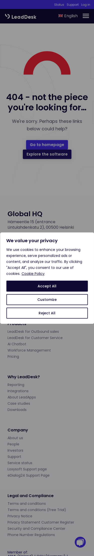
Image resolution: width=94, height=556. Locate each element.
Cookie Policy (33, 273)
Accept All (47, 286)
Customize (47, 299)
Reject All (47, 313)
